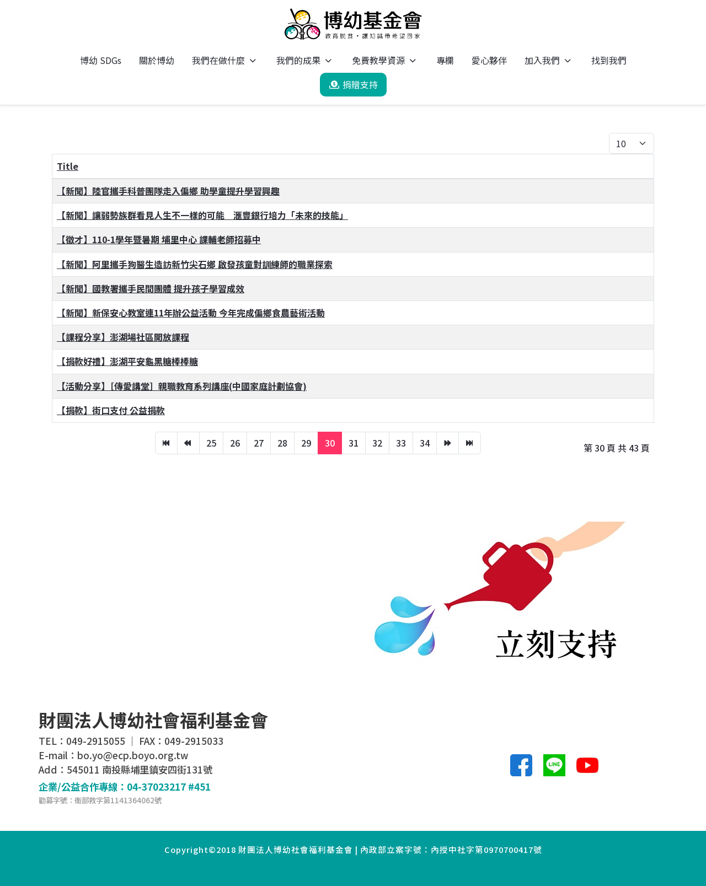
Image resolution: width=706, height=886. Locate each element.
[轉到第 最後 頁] (469, 443)
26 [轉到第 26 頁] (235, 442)
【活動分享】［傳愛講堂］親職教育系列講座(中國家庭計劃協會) (182, 386)
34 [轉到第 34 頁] (425, 442)
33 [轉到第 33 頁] (401, 442)
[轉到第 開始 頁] (166, 443)
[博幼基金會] (353, 24)
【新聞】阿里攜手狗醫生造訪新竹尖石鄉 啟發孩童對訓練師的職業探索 (195, 264)
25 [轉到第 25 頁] (211, 442)
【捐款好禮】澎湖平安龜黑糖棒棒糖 (127, 361)
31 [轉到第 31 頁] (354, 442)
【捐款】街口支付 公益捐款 (111, 410)
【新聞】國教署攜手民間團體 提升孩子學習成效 (150, 288)
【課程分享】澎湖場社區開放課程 (123, 336)
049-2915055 (95, 741)
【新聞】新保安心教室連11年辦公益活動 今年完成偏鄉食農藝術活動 (191, 312)
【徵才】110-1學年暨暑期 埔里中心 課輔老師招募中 (159, 239)
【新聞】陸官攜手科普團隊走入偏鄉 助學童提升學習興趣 (168, 190)
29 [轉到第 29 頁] (306, 442)
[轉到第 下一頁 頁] (447, 443)
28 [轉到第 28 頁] (282, 442)
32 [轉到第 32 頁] (377, 442)
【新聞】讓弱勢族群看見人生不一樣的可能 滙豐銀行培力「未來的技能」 (202, 215)
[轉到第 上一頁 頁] (188, 443)
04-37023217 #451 (169, 786)
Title (67, 166)
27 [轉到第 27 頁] (259, 442)
